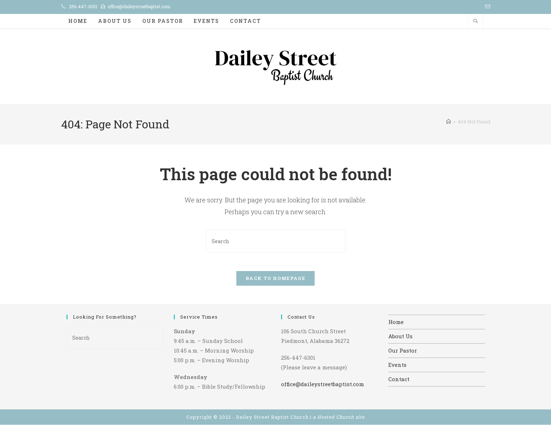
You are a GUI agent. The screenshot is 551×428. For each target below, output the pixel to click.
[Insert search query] (275, 241)
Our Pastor (402, 353)
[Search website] (476, 21)
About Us (400, 339)
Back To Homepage (275, 281)
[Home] (448, 121)
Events (397, 368)
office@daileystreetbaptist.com (139, 6)
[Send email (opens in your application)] (486, 6)
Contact (398, 382)
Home (396, 325)
